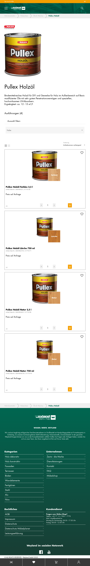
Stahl (24, 489)
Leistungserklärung (24, 533)
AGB (24, 514)
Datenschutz (24, 523)
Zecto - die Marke (66, 456)
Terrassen (24, 470)
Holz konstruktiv (9, 16)
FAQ (66, 470)
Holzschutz (24, 16)
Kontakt (66, 466)
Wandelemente (24, 480)
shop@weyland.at (56, 518)
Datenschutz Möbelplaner (24, 528)
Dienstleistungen (66, 461)
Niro (24, 499)
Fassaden (24, 466)
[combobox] (45, 131)
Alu (24, 494)
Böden (24, 475)
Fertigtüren (24, 485)
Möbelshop (66, 475)
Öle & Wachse (38, 16)
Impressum (24, 518)
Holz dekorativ (24, 456)
